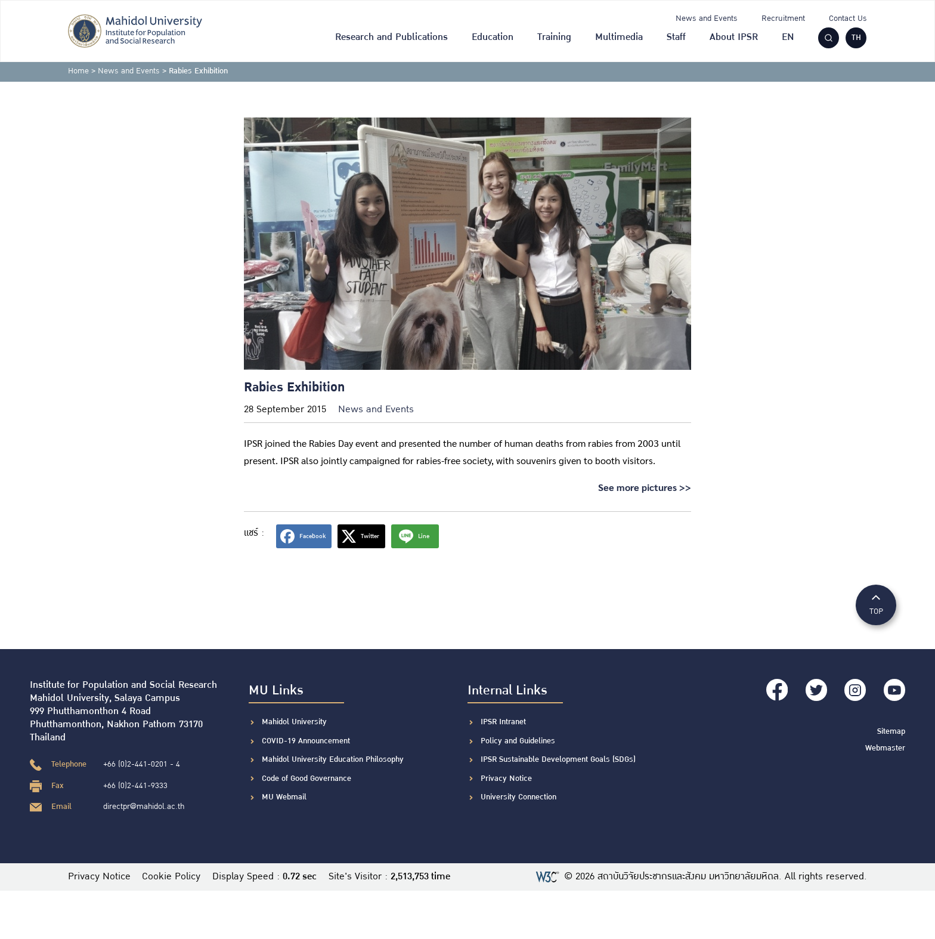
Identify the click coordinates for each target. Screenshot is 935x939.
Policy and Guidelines (518, 741)
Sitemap (891, 730)
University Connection (518, 797)
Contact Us (848, 18)
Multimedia (619, 37)
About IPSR (734, 37)
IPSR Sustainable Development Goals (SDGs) (558, 759)
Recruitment (783, 18)
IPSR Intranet (503, 722)
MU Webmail (284, 797)
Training (554, 37)
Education (492, 37)
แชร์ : (254, 533)
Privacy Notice (506, 778)
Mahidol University (294, 722)
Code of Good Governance (306, 778)
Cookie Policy (172, 877)
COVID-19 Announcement (307, 741)
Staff (676, 37)
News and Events (707, 18)
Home (78, 71)
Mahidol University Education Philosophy (333, 759)
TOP (876, 604)
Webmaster (885, 747)
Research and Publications (391, 37)
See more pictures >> (644, 487)
